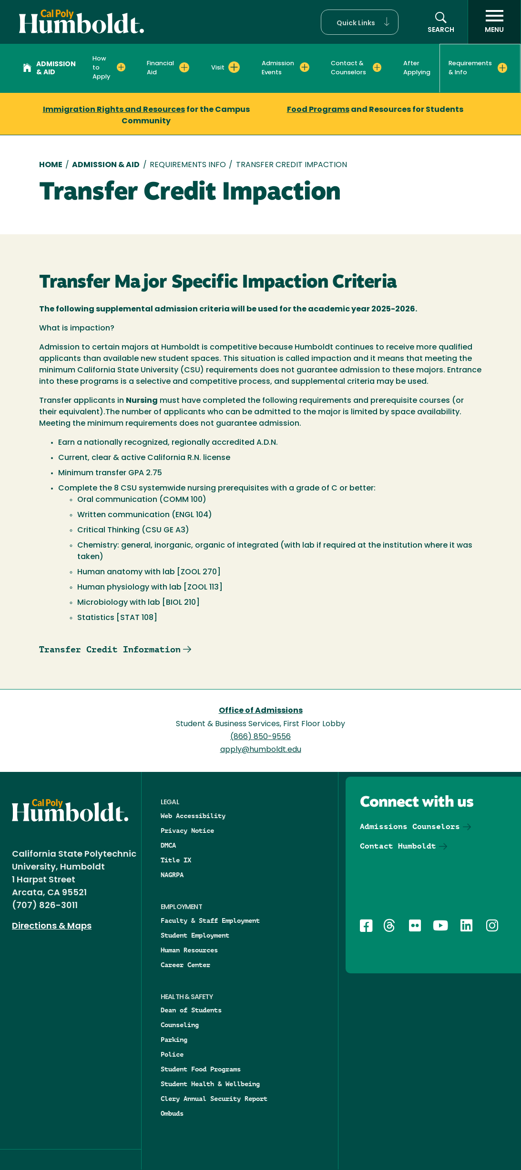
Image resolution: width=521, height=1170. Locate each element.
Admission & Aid (49, 68)
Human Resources (189, 950)
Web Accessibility (193, 816)
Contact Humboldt (398, 845)
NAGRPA (172, 875)
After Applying (416, 68)
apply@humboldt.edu (260, 750)
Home (50, 165)
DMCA (168, 845)
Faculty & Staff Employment (210, 920)
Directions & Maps (52, 926)
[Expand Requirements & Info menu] (503, 67)
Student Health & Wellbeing (210, 1084)
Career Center (185, 965)
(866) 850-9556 (260, 737)
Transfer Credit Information (110, 649)
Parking (174, 1039)
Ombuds (172, 1113)
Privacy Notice (187, 830)
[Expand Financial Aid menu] (184, 67)
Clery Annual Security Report (214, 1098)
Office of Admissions (261, 711)
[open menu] (494, 22)
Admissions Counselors (410, 826)
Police (172, 1054)
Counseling (180, 1025)
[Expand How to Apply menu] (121, 67)
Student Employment (195, 935)
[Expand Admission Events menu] (304, 67)
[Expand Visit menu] (234, 67)
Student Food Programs (201, 1069)
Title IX (176, 860)
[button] (359, 22)
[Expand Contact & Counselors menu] (377, 67)
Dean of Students (191, 1010)
